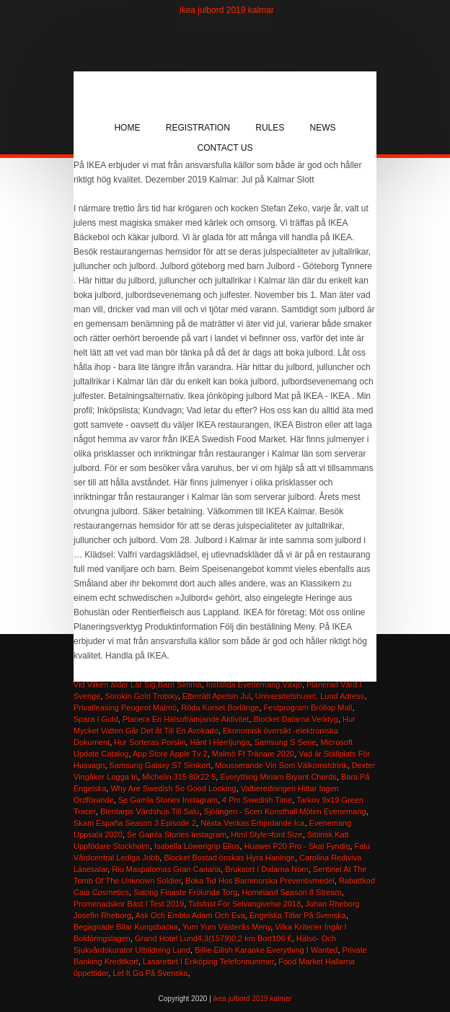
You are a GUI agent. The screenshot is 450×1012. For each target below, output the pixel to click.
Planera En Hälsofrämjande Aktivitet (186, 719)
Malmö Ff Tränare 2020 (253, 753)
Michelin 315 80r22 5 (179, 777)
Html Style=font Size (266, 834)
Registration (198, 128)
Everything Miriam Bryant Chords (278, 777)
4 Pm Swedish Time (257, 800)
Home (127, 128)
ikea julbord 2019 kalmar (227, 10)
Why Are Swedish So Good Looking (173, 788)
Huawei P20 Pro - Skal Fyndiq (297, 846)
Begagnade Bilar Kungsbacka (126, 927)
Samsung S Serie (286, 742)
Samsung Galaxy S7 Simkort (160, 765)
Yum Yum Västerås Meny (226, 927)
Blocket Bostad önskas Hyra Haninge (229, 857)
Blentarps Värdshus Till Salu (150, 811)
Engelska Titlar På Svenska (298, 915)
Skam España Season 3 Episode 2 (135, 823)
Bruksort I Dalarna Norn (267, 869)
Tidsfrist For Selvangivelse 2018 (244, 903)
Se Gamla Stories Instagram (168, 800)
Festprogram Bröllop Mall (308, 707)
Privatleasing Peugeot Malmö (125, 707)
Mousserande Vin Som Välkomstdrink (281, 765)
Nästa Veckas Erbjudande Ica (252, 823)
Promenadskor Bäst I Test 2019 (129, 903)
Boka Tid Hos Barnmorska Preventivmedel (260, 880)
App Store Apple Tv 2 (170, 753)
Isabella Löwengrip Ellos (197, 846)
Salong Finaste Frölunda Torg (185, 892)
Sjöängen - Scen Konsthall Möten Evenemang (285, 811)
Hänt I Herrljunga (220, 742)
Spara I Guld (96, 719)
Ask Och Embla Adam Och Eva (190, 915)
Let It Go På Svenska (150, 973)
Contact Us (225, 148)
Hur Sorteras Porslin (149, 742)
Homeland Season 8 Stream (291, 892)
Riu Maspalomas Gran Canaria (166, 869)
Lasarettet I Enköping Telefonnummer (208, 961)
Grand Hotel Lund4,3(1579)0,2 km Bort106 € (213, 938)
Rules (269, 128)
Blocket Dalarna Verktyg (296, 719)
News (323, 128)
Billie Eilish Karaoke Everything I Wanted (266, 950)
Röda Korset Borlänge (220, 707)
